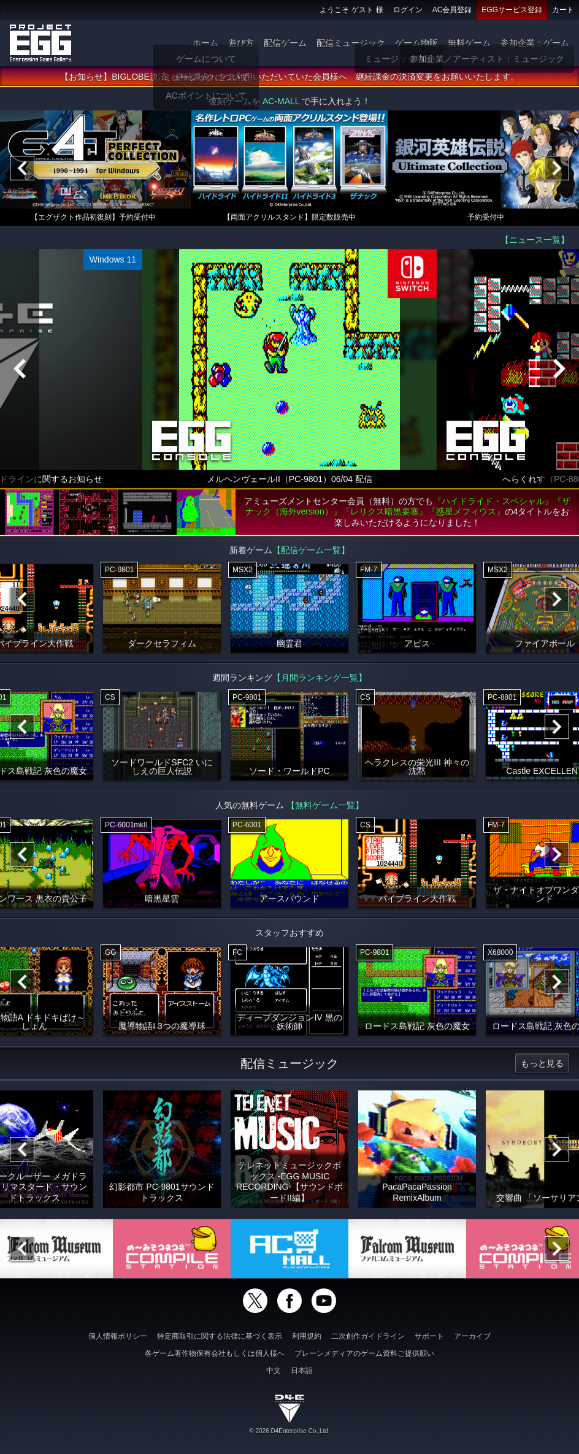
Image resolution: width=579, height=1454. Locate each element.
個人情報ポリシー (117, 1336)
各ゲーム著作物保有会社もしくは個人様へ (215, 1353)
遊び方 (241, 43)
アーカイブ (472, 1336)
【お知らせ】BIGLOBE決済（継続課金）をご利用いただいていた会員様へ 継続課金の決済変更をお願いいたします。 (289, 78)
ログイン (408, 10)
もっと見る (542, 1065)
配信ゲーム (285, 43)
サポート (429, 1336)
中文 (273, 1370)
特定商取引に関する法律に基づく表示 (219, 1336)
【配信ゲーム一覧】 (311, 552)
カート (563, 10)
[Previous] (22, 170)
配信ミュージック (350, 43)
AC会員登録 (452, 10)
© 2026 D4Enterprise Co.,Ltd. (289, 1431)
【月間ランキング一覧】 (319, 679)
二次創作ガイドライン (368, 1336)
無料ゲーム (469, 43)
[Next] (557, 170)
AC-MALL (281, 103)
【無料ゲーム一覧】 (325, 807)
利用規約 (306, 1336)
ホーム (205, 43)
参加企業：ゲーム (534, 43)
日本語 (302, 1370)
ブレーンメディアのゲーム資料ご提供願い (364, 1353)
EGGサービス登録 (511, 10)
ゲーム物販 (416, 43)
